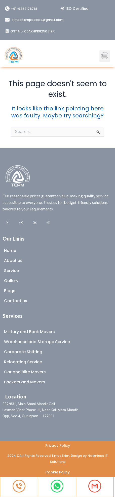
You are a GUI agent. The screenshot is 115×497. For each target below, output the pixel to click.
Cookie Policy (57, 472)
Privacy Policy (57, 445)
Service (11, 271)
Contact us (15, 301)
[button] (104, 53)
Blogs (9, 291)
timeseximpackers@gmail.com (37, 19)
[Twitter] (21, 223)
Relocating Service (23, 362)
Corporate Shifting (23, 352)
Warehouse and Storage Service (37, 342)
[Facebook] (8, 223)
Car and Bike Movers (25, 372)
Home (10, 250)
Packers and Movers (24, 382)
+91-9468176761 (24, 8)
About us (13, 260)
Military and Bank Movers (29, 332)
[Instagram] (48, 223)
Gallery (11, 281)
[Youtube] (35, 223)
